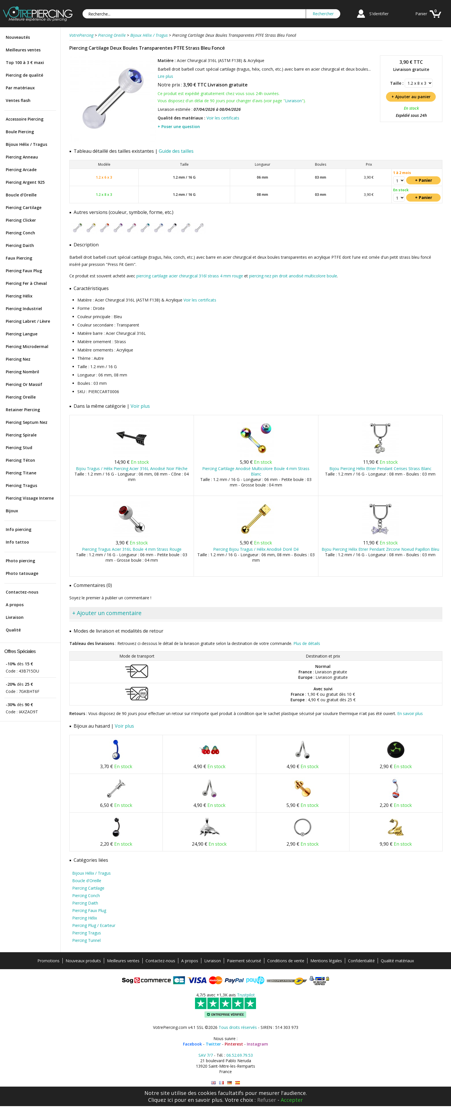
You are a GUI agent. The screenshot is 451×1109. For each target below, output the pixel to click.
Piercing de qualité (24, 75)
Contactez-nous (22, 592)
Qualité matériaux (397, 960)
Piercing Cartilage (23, 207)
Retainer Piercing (23, 409)
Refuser (266, 1099)
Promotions (48, 960)
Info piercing (18, 529)
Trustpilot (246, 995)
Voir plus (140, 406)
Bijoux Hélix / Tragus (26, 144)
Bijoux (12, 510)
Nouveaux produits (83, 960)
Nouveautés (18, 37)
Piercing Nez (18, 359)
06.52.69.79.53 (239, 1055)
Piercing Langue (21, 334)
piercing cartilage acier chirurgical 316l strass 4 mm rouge (189, 276)
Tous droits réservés (238, 1027)
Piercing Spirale (21, 435)
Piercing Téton (20, 460)
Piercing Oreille (21, 397)
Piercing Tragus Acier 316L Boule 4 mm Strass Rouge (131, 549)
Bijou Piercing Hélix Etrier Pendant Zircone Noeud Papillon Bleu (380, 549)
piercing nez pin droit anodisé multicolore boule (293, 276)
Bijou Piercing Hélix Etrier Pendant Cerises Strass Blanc (380, 468)
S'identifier (379, 13)
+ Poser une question (179, 126)
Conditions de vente (285, 960)
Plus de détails (306, 643)
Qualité (13, 630)
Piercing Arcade (21, 169)
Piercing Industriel (24, 308)
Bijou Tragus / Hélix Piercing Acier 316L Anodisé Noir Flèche (132, 468)
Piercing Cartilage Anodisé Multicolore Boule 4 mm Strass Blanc (255, 471)
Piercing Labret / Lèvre (28, 321)
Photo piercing (20, 560)
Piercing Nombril (22, 371)
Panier (421, 13)
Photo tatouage (22, 573)
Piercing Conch (20, 232)
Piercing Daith (20, 245)
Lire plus (165, 76)
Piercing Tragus (21, 485)
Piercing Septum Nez (26, 422)
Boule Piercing (20, 131)
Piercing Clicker (21, 220)
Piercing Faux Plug (24, 270)
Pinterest (234, 1044)
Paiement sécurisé (244, 960)
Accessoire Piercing (24, 119)
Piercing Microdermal (27, 346)
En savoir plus (410, 713)
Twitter (213, 1044)
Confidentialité (361, 960)
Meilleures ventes (23, 50)
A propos (15, 604)
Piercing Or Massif (24, 384)
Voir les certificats (223, 118)
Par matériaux (20, 87)
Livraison (15, 617)
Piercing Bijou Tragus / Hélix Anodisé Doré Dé (256, 549)
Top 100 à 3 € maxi (25, 62)
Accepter (292, 1099)
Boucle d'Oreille (21, 195)
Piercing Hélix (19, 296)
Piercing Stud (19, 447)
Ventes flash (18, 100)
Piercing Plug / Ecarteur (93, 925)
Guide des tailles (176, 151)
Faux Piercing (19, 258)
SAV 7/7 (205, 1055)
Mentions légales (326, 960)
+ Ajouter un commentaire (107, 613)
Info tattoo (17, 542)
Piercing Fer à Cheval (26, 283)
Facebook (192, 1044)
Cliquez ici (160, 1099)
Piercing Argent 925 (25, 182)
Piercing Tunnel (86, 940)
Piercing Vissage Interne (30, 498)
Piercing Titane (21, 473)
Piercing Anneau (22, 157)
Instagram (257, 1044)
